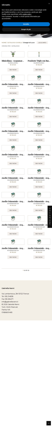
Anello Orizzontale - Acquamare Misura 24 (20, 399)
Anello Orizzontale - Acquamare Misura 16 (20, 238)
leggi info (42, 42)
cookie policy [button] (26, 14)
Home (4, 42)
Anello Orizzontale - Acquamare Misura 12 (20, 158)
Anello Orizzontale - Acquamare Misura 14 (20, 198)
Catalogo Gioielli (14, 42)
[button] (49, 3)
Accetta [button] (26, 24)
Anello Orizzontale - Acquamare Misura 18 (20, 279)
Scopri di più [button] (26, 29)
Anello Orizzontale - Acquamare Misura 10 (20, 118)
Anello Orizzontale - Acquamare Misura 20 (20, 319)
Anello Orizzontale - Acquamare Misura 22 (20, 359)
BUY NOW (13, 86)
